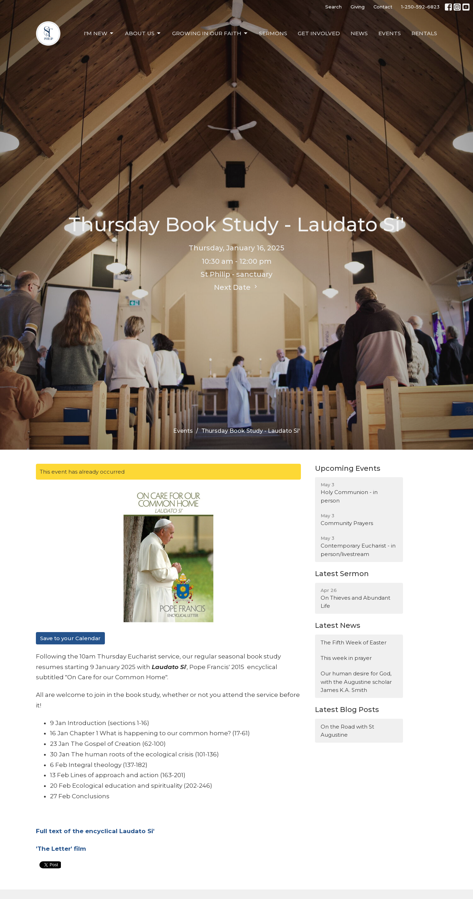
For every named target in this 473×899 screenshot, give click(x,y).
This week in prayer (346, 658)
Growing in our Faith (210, 33)
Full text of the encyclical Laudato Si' (95, 831)
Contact (382, 7)
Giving (358, 7)
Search (333, 7)
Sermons (273, 33)
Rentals (424, 33)
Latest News (337, 625)
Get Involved (319, 33)
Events (389, 33)
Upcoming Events (347, 468)
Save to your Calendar (70, 638)
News (359, 33)
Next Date (236, 287)
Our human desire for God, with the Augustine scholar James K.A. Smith (356, 681)
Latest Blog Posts (347, 709)
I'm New (99, 33)
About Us (143, 33)
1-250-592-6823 (420, 7)
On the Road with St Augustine (347, 730)
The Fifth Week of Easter (353, 642)
